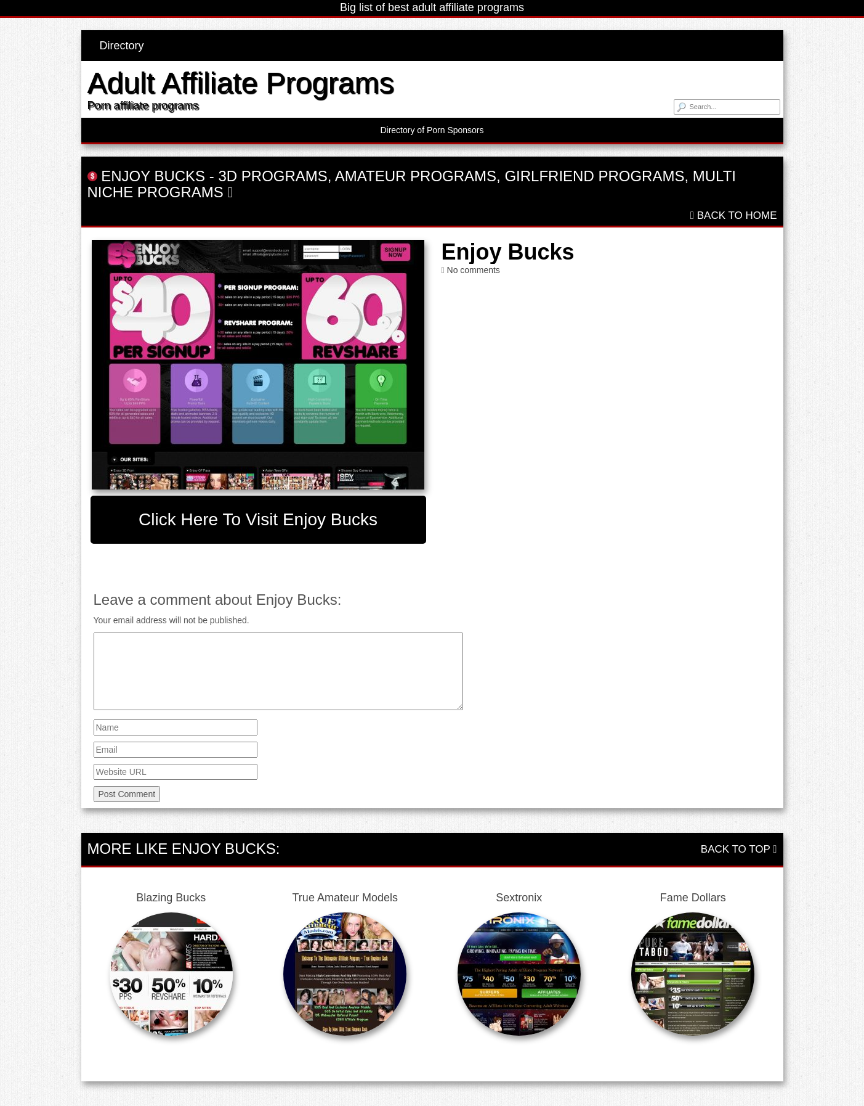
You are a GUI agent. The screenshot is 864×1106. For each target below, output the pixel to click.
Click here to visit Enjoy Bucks (258, 519)
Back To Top (739, 849)
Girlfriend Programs (594, 176)
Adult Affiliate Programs (240, 83)
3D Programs (272, 176)
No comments (473, 270)
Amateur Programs (415, 176)
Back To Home (733, 215)
